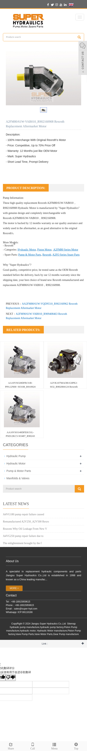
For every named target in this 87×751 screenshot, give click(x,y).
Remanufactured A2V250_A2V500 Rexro (26, 521)
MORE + (14, 588)
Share (11, 745)
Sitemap (71, 623)
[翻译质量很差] (11, 677)
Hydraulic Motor (27, 208)
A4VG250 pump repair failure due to (23, 536)
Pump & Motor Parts (18, 470)
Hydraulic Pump (16, 456)
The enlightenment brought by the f (22, 543)
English (76, 4)
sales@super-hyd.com (25, 608)
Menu (54, 745)
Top (76, 745)
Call (33, 745)
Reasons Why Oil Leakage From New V (25, 528)
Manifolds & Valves (17, 478)
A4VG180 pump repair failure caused (23, 514)
